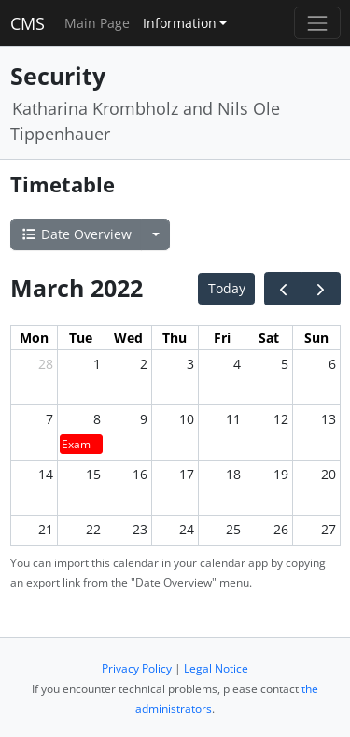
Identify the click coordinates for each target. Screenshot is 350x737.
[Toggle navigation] (317, 23)
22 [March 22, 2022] (93, 529)
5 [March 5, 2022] (284, 364)
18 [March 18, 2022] (233, 474)
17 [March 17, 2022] (186, 474)
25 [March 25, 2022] (233, 529)
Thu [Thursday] (174, 338)
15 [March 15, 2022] (93, 474)
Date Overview (76, 234)
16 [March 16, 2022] (140, 474)
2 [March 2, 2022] (143, 364)
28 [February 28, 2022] (45, 364)
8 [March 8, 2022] (97, 419)
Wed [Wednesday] (128, 338)
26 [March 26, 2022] (280, 529)
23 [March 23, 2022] (140, 529)
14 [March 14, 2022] (45, 474)
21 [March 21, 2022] (45, 529)
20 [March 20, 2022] (328, 474)
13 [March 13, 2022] (328, 419)
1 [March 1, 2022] (97, 364)
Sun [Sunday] (316, 338)
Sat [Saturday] (269, 338)
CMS (27, 23)
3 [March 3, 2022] (190, 364)
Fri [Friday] (222, 338)
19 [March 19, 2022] (280, 474)
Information (180, 23)
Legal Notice (216, 668)
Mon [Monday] (34, 338)
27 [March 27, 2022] (328, 529)
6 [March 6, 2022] (332, 364)
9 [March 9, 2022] (143, 419)
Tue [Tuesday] (80, 338)
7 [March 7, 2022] (49, 419)
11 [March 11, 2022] (233, 419)
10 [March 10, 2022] (186, 419)
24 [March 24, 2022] (186, 529)
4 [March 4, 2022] (237, 364)
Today (226, 288)
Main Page (97, 23)
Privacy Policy (137, 668)
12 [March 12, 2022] (280, 419)
